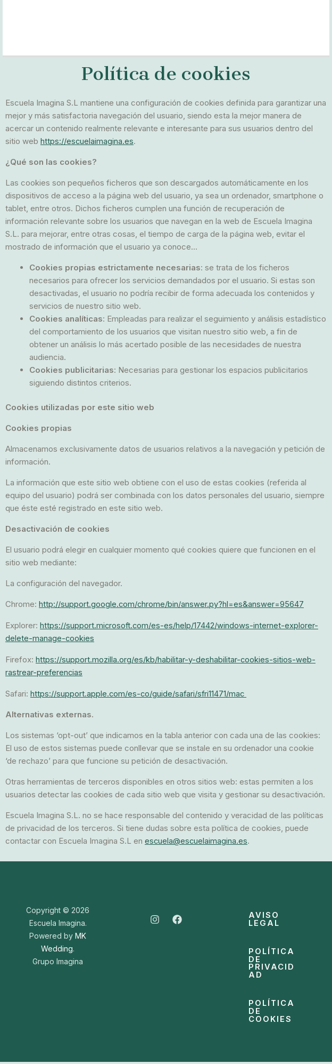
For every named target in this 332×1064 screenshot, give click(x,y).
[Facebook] (177, 918)
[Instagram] (155, 918)
